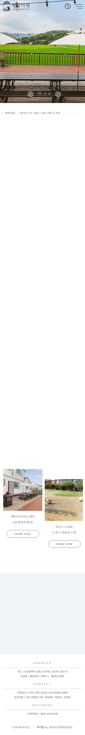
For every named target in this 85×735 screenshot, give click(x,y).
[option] (42, 51)
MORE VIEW (23, 533)
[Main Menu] (76, 6)
